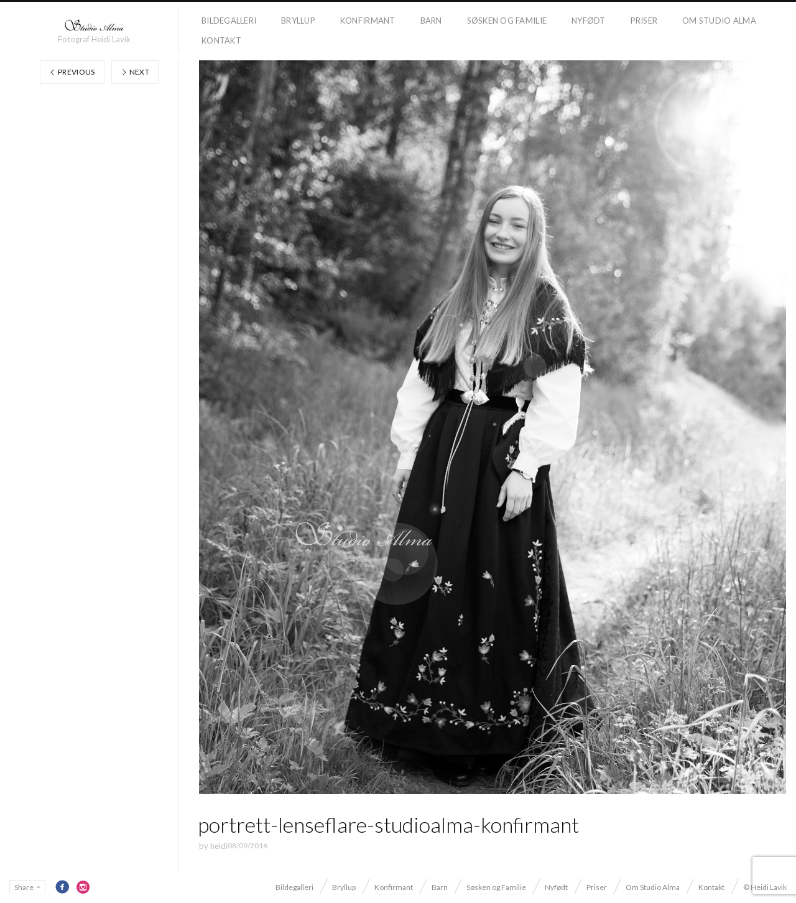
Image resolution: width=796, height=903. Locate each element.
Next (135, 71)
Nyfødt (589, 20)
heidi (219, 846)
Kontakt (221, 40)
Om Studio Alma (719, 20)
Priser (644, 20)
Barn (431, 20)
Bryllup (298, 20)
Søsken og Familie (507, 20)
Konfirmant (368, 20)
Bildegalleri (228, 20)
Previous (72, 71)
